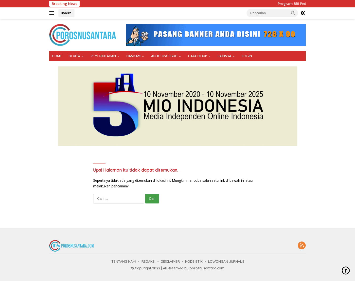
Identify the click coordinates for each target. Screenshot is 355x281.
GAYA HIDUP (197, 56)
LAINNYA (224, 56)
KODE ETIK (194, 261)
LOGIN (247, 56)
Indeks (66, 13)
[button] (293, 13)
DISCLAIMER (170, 261)
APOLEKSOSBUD (164, 56)
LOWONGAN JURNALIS (226, 261)
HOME (57, 56)
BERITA (74, 56)
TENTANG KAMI (123, 261)
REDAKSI (148, 261)
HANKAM (133, 56)
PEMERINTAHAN (103, 56)
